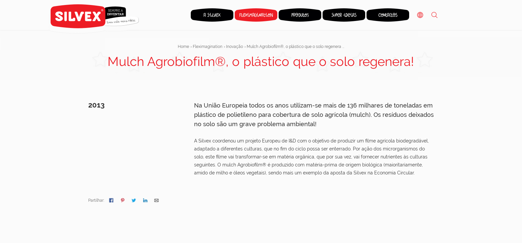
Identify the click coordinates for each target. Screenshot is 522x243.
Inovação (234, 46)
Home (183, 46)
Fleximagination (207, 46)
